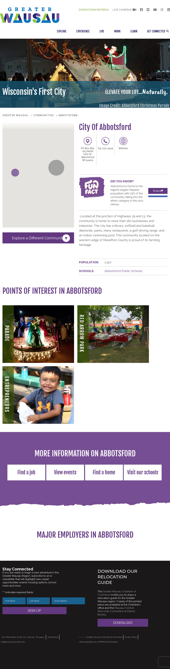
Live (102, 31)
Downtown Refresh (94, 9)
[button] (15, 173)
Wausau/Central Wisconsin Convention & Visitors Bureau (116, 627)
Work (117, 31)
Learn (134, 31)
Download (122, 639)
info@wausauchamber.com (13, 658)
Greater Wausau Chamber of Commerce (104, 653)
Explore (61, 31)
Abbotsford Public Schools (123, 271)
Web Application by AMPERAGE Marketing (98, 658)
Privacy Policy (131, 653)
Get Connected (156, 31)
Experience (83, 31)
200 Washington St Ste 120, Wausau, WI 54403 (23, 653)
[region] (85, 557)
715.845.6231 (52, 653)
